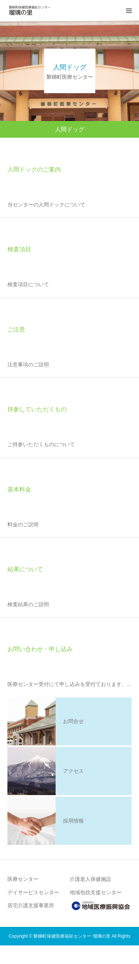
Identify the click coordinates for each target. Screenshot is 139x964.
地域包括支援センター (96, 892)
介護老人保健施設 (90, 879)
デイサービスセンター (33, 892)
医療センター (23, 879)
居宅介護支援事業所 (30, 905)
